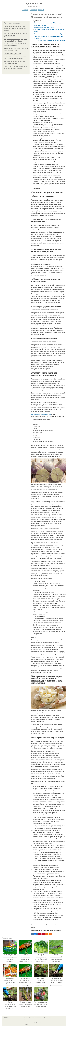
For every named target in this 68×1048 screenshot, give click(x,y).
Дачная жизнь (34, 3)
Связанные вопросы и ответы (44, 27)
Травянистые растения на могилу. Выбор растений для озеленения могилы (15, 28)
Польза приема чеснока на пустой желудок (50, 40)
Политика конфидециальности (30, 1019)
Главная (25, 10)
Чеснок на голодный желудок (41, 414)
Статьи (41, 10)
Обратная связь (47, 1017)
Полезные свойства (41, 924)
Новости (33, 10)
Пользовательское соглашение (35, 1017)
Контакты (26, 1017)
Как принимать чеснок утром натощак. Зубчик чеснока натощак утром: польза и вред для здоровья (49, 36)
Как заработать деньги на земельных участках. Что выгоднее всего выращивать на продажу (15, 56)
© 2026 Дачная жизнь (8, 1017)
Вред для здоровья (50, 924)
